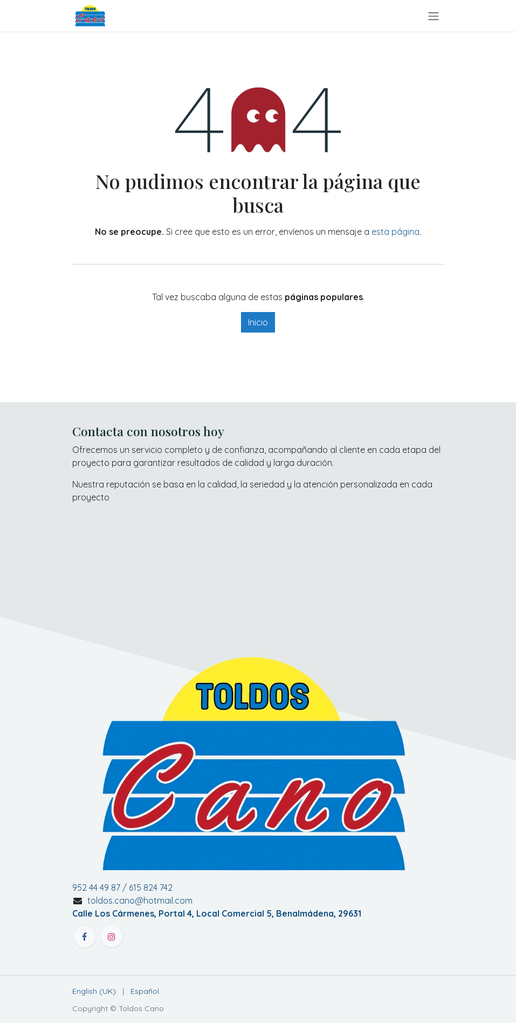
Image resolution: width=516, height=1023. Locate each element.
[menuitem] (94, 991)
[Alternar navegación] (433, 15)
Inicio (258, 322)
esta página (395, 231)
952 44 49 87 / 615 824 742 (122, 887)
